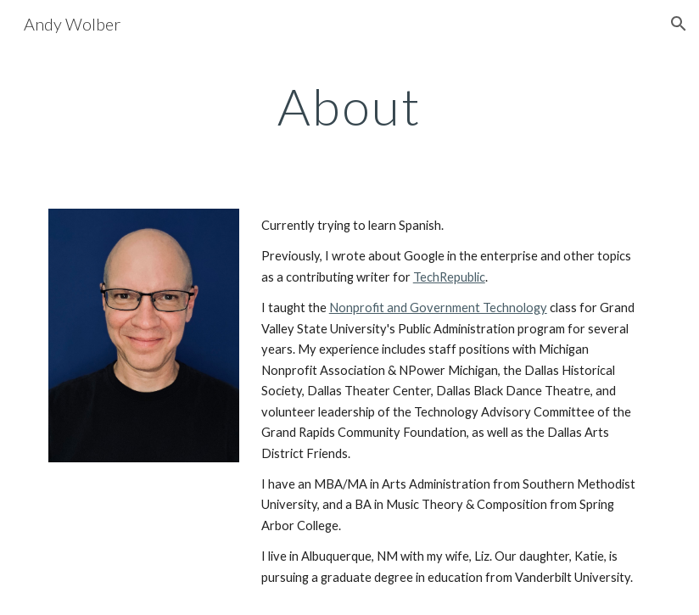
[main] (349, 106)
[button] (678, 23)
